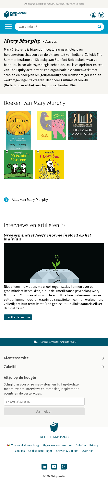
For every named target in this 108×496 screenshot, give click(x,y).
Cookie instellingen (40, 451)
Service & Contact (67, 451)
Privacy (93, 445)
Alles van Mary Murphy (30, 199)
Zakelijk (54, 367)
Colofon (81, 445)
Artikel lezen (16, 317)
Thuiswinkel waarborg (23, 445)
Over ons (87, 451)
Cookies (20, 451)
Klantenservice (54, 358)
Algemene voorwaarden (57, 445)
